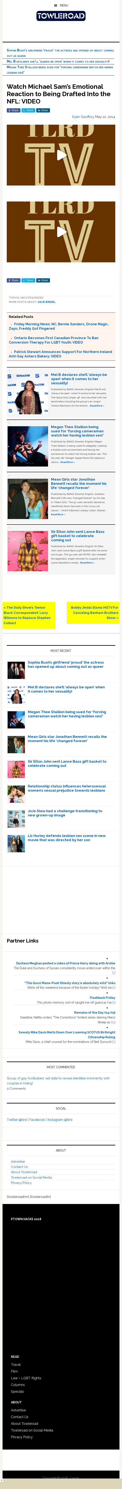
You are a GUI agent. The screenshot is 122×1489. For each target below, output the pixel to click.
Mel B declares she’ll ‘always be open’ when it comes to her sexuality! (58, 61)
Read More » (97, 405)
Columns (18, 1385)
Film (14, 1371)
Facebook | (38, 1120)
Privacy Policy (21, 1183)
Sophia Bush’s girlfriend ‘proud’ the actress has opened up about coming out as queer (66, 664)
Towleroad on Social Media (31, 1177)
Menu (64, 5)
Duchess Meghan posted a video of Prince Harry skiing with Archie (65, 963)
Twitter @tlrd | (18, 1120)
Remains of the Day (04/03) (94, 1012)
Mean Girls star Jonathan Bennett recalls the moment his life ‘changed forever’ (79, 483)
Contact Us (19, 1167)
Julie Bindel (47, 302)
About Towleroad (24, 1172)
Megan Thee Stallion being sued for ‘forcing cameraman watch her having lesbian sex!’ (77, 431)
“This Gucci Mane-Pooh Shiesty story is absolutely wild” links (69, 983)
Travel (16, 1365)
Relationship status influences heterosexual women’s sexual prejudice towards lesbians (67, 788)
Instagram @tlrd (59, 1120)
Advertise (18, 1161)
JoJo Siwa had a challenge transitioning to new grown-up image (65, 813)
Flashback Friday (102, 997)
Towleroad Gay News (61, 16)
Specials (17, 1392)
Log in (74, 1478)
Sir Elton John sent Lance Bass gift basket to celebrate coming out (78, 535)
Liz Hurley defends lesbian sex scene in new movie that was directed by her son (67, 838)
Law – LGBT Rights (26, 1378)
